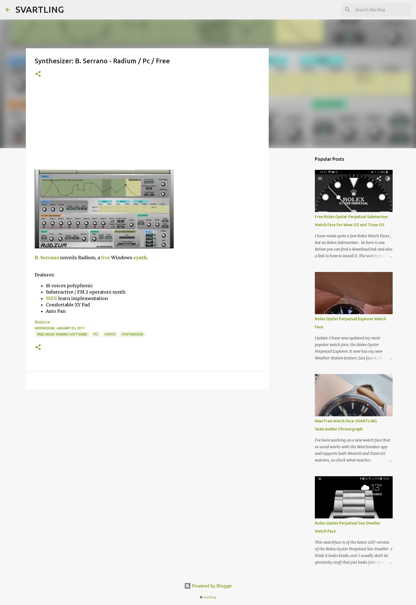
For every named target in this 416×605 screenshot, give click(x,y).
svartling (209, 597)
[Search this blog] (382, 9)
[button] (38, 74)
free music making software (62, 334)
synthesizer (132, 334)
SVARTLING (40, 9)
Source (42, 322)
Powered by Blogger (208, 585)
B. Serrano (47, 257)
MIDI (51, 298)
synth (140, 257)
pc (96, 334)
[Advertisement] (147, 128)
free (105, 257)
